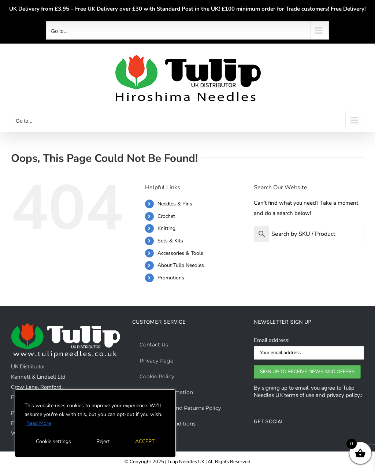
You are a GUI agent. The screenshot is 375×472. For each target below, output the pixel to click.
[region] (95, 423)
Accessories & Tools (180, 253)
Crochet (166, 216)
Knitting (166, 228)
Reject (103, 441)
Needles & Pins (174, 203)
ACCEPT (145, 441)
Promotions (170, 277)
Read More (38, 423)
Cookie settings (53, 441)
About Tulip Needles (180, 265)
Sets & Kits (170, 240)
